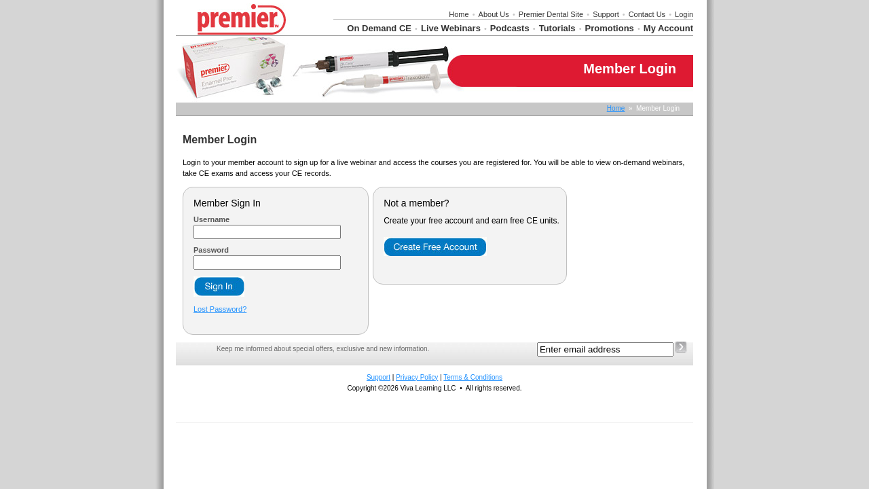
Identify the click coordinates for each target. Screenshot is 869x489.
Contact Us (647, 14)
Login (684, 14)
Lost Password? (219, 309)
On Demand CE (379, 28)
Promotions (609, 28)
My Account (668, 28)
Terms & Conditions (472, 377)
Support (606, 14)
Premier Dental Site (551, 14)
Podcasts (510, 28)
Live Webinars (451, 28)
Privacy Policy (417, 377)
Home (458, 14)
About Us (494, 14)
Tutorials (557, 28)
